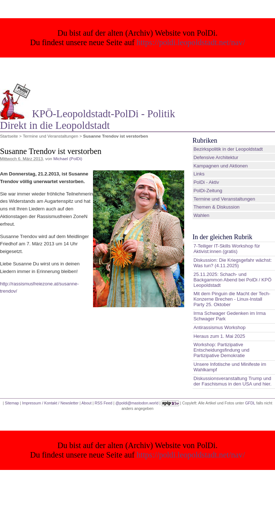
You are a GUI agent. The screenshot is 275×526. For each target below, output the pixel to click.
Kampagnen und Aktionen (220, 166)
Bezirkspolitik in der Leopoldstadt (228, 149)
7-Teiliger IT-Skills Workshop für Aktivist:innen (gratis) (226, 248)
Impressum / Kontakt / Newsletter (50, 403)
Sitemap (12, 403)
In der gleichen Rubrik (222, 237)
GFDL (250, 403)
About (86, 403)
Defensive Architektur (215, 157)
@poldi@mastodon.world (137, 403)
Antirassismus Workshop (219, 327)
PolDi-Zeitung (207, 190)
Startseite (9, 136)
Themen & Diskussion (216, 207)
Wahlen (201, 215)
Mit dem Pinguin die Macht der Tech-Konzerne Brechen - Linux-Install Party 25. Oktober (231, 299)
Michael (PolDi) (67, 158)
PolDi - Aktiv (206, 182)
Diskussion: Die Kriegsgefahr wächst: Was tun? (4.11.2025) (232, 262)
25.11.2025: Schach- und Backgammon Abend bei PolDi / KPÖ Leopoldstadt (232, 280)
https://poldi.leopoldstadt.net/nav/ (191, 42)
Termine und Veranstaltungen (50, 136)
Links (198, 174)
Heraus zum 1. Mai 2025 (219, 336)
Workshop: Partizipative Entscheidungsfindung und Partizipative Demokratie (221, 350)
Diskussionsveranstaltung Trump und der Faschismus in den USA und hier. (232, 381)
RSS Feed (103, 403)
